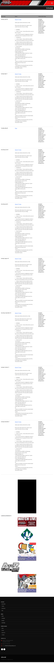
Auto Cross (18, 19)
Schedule (3, 618)
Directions (3, 608)
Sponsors (3, 633)
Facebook (2, 650)
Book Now (3, 604)
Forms (3, 631)
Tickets (3, 606)
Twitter (4, 650)
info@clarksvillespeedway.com (10, 646)
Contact (3, 635)
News (3, 616)
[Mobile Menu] (52, 3)
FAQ (2, 610)
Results (3, 620)
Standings (3, 623)
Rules (3, 628)
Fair (16, 128)
